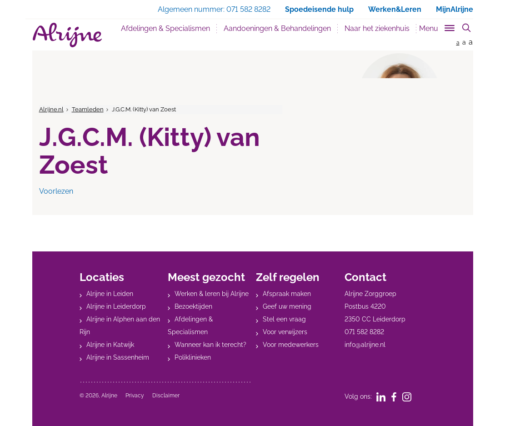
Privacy (134, 395)
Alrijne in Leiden (109, 293)
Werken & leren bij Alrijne (212, 293)
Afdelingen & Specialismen (165, 28)
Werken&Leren (394, 9)
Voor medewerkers (291, 344)
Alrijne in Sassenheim (117, 357)
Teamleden (88, 109)
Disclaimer (166, 395)
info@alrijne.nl (365, 344)
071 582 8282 (364, 332)
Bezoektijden (193, 306)
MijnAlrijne (454, 9)
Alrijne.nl (51, 109)
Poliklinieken (193, 357)
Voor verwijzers (285, 332)
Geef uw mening (287, 306)
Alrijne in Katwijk (110, 344)
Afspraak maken (287, 293)
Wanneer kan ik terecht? (210, 344)
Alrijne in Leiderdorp (116, 306)
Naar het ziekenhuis (377, 28)
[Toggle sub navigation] (437, 27)
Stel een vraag (284, 319)
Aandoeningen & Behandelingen (277, 28)
